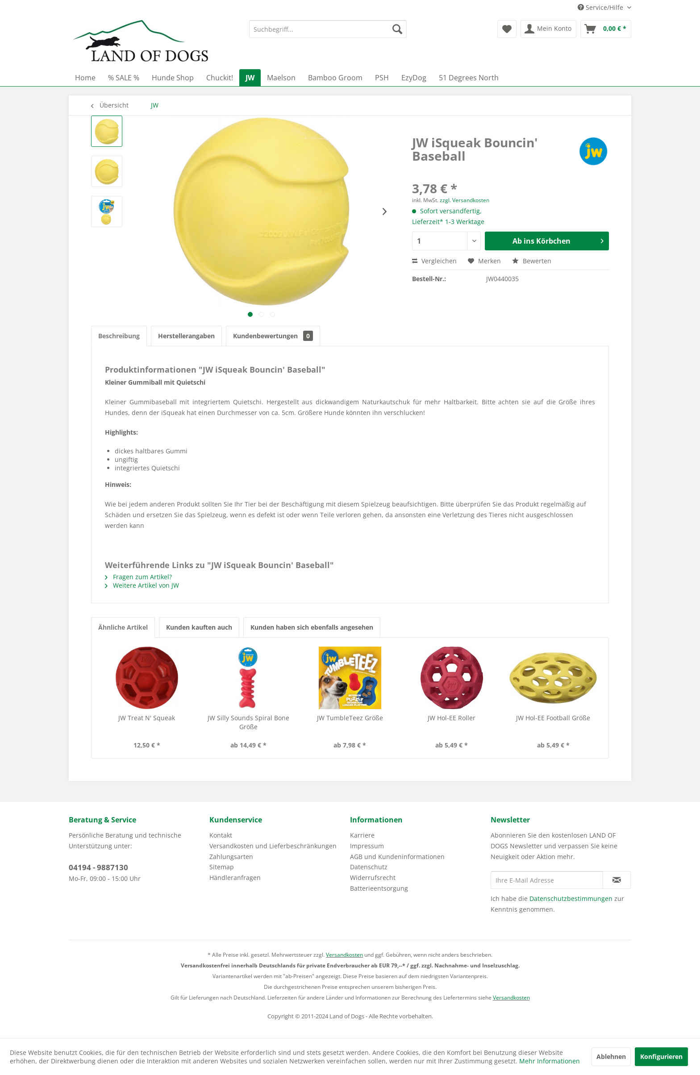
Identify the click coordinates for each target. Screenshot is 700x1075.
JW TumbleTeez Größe (350, 718)
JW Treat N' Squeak (146, 718)
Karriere (362, 835)
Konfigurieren (661, 1056)
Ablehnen (611, 1056)
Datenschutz (369, 867)
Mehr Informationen (549, 1061)
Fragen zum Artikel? (138, 577)
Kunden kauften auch (199, 627)
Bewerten (531, 261)
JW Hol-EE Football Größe (553, 718)
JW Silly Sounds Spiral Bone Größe (248, 722)
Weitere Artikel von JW (142, 585)
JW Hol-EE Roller (451, 718)
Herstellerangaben (186, 336)
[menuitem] (328, 29)
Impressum (367, 846)
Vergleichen (434, 261)
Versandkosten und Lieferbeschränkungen (273, 846)
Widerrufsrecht (373, 877)
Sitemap (221, 867)
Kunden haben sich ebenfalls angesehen (311, 627)
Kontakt (220, 835)
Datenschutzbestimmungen (570, 898)
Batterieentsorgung (379, 888)
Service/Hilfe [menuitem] (601, 7)
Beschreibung (119, 336)
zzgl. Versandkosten (464, 200)
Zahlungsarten (231, 856)
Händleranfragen (235, 877)
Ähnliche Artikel (123, 627)
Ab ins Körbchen (558, 240)
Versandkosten (344, 955)
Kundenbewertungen (273, 336)
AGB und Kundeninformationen (397, 856)
